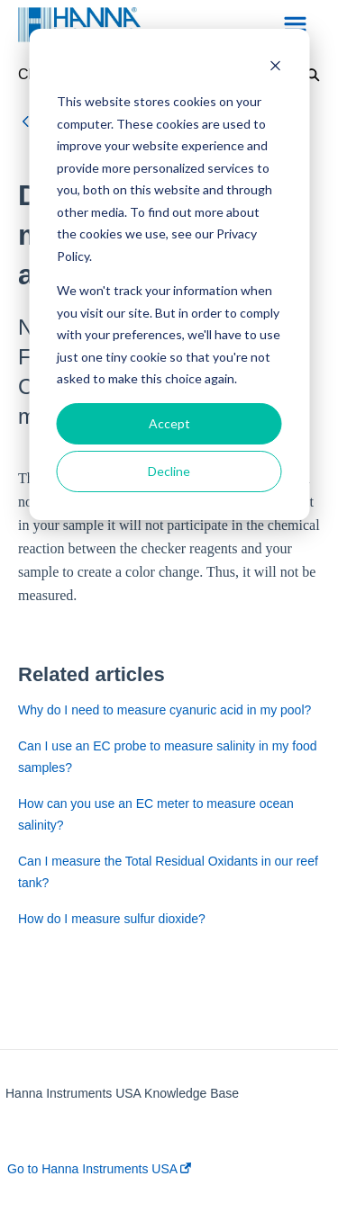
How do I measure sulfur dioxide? (112, 918)
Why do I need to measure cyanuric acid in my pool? (164, 710)
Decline (169, 471)
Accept (169, 423)
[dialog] (169, 274)
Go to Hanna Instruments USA (99, 1169)
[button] (295, 25)
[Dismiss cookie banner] (275, 68)
